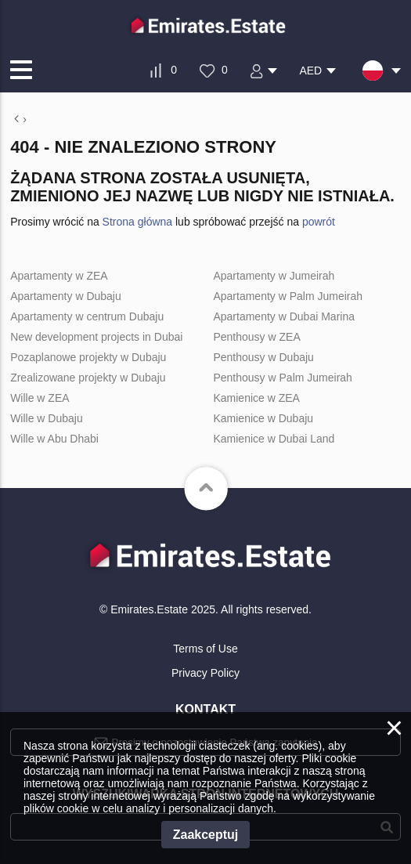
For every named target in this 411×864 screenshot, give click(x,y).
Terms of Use (205, 648)
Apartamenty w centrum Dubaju (87, 316)
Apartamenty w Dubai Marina (284, 316)
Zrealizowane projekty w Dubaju (87, 377)
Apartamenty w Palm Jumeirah (287, 296)
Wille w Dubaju (46, 418)
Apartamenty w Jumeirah (273, 275)
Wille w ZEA (39, 398)
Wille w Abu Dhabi (54, 438)
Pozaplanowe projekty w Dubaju (88, 357)
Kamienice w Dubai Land (273, 438)
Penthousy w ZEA (256, 337)
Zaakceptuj (206, 834)
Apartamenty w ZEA (59, 275)
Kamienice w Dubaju (263, 418)
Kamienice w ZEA (256, 398)
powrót (318, 221)
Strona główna (138, 221)
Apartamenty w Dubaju (65, 296)
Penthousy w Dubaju (263, 357)
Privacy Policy (205, 673)
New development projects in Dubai (96, 337)
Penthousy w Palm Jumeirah (282, 377)
